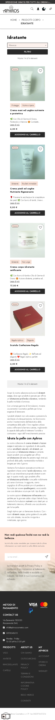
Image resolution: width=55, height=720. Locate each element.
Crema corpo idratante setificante (22, 268)
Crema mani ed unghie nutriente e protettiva (27, 112)
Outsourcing (28, 658)
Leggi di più (15, 124)
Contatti (26, 700)
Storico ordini (43, 663)
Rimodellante (10, 664)
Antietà (7, 658)
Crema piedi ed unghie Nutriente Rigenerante (22, 190)
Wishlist (43, 671)
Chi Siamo (26, 652)
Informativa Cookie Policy (27, 686)
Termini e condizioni (27, 675)
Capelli (7, 670)
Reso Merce (27, 694)
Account (44, 656)
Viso (5, 652)
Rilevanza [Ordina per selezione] (28, 45)
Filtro (27, 51)
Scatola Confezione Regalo (24, 345)
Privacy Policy (25, 666)
